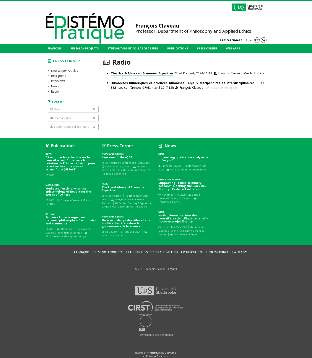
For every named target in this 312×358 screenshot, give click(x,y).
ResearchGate (232, 40)
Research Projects (84, 48)
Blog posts (58, 76)
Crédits (172, 269)
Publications (177, 48)
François (55, 48)
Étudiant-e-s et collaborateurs (133, 48)
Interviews (58, 81)
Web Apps (233, 48)
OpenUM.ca (170, 352)
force (155, 352)
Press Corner (207, 48)
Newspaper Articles (64, 71)
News (55, 86)
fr (257, 40)
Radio (55, 91)
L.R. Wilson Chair (153, 356)
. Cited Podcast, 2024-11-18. (187, 73)
